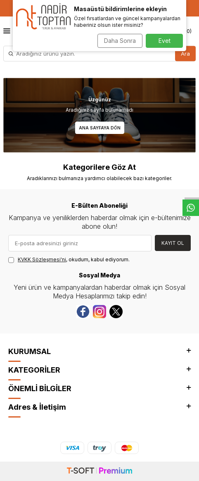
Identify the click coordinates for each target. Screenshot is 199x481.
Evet (165, 40)
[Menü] (6, 31)
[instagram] (99, 311)
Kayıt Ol (172, 243)
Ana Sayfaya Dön (100, 127)
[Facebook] (83, 311)
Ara (185, 53)
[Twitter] (116, 311)
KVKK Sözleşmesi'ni (42, 259)
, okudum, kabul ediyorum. (69, 259)
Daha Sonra (120, 40)
